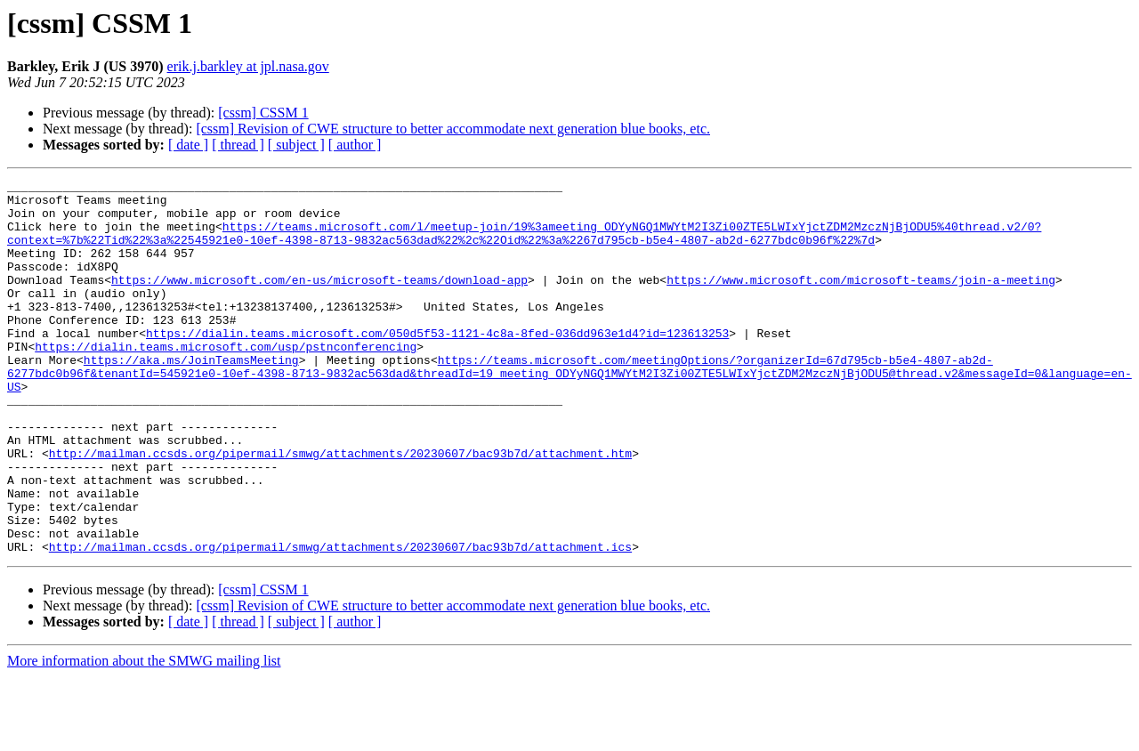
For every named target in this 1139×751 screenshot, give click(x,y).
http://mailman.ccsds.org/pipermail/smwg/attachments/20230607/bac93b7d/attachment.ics (340, 621)
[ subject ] (296, 144)
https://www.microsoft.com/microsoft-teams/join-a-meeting (860, 301)
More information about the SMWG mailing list (144, 735)
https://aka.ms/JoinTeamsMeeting (191, 397)
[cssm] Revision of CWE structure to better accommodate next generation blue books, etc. (453, 128)
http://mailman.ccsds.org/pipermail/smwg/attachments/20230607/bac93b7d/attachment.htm (340, 509)
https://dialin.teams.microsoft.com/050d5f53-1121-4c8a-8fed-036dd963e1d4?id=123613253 (437, 365)
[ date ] (188, 144)
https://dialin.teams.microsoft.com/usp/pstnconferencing (225, 381)
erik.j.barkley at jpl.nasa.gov (248, 66)
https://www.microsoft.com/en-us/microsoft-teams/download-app (319, 301)
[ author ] (355, 144)
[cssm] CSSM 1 (263, 112)
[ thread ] (238, 144)
